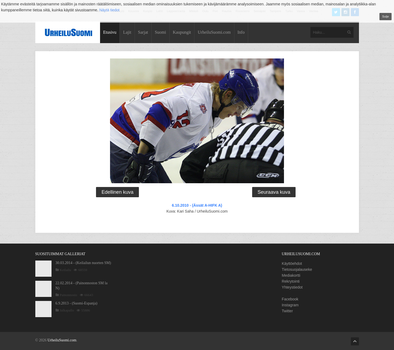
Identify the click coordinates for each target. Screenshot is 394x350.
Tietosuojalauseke (297, 269)
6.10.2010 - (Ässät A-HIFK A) (197, 205)
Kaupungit (182, 32)
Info (241, 32)
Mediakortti (291, 275)
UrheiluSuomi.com (214, 32)
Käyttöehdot (292, 263)
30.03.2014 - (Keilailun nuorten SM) (83, 263)
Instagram (290, 305)
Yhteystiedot (292, 287)
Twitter (287, 311)
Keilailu (65, 270)
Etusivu (110, 32)
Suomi (160, 32)
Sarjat (143, 32)
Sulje (385, 16)
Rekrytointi (291, 281)
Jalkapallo (67, 310)
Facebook (290, 299)
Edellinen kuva (117, 192)
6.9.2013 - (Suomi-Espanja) (77, 303)
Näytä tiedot (109, 10)
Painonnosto (68, 295)
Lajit (127, 32)
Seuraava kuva (274, 192)
